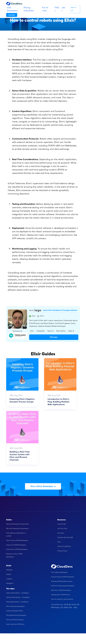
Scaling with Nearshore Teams (61, 581)
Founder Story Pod (65, 538)
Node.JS (71, 331)
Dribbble (9, 570)
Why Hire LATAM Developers (61, 590)
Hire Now (60, 533)
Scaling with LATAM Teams (60, 595)
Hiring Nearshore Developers (16, 616)
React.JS (51, 331)
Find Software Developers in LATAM (16, 535)
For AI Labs (45, 9)
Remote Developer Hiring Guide (17, 524)
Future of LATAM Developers (16, 545)
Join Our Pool (62, 529)
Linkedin (9, 579)
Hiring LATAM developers (15, 620)
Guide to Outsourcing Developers (62, 586)
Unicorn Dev (61, 524)
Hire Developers (12, 9)
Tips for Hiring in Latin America (62, 599)
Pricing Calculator (29, 9)
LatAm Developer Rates (14, 611)
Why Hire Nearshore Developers (17, 529)
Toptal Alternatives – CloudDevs (17, 593)
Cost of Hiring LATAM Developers (62, 577)
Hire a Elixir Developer (43, 487)
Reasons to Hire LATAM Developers (14, 556)
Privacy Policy (62, 551)
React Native (60, 331)
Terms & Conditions (64, 547)
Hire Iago (53, 337)
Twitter (8, 575)
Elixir (32, 331)
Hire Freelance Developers (15, 606)
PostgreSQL (41, 331)
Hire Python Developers (59, 573)
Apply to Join (73, 9)
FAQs (57, 9)
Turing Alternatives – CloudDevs (17, 602)
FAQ (59, 542)
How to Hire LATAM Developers (17, 541)
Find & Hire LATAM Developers (17, 550)
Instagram (9, 584)
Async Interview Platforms (15, 624)
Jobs (63, 9)
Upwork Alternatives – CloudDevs (18, 598)
